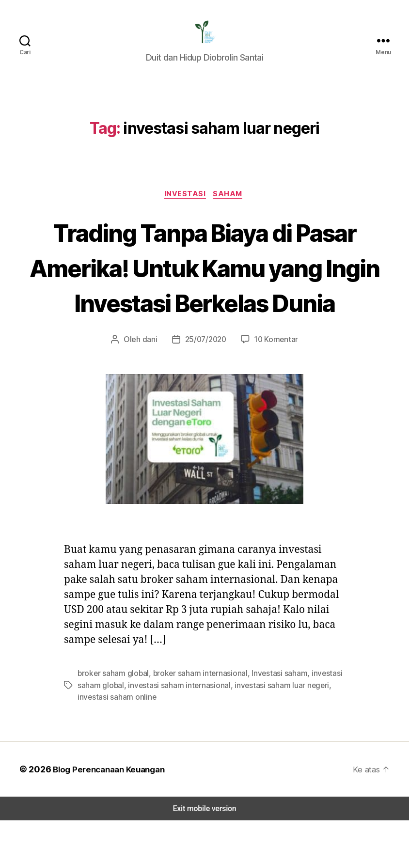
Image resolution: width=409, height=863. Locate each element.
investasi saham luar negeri (273, 727)
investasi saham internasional (175, 727)
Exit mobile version (204, 851)
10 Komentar (273, 382)
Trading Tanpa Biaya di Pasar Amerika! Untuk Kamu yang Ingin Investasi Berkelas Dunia (204, 290)
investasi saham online (115, 739)
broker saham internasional (194, 716)
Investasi (186, 200)
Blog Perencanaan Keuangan (107, 811)
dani (151, 382)
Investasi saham (271, 716)
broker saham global (111, 716)
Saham (230, 200)
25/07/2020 (205, 382)
